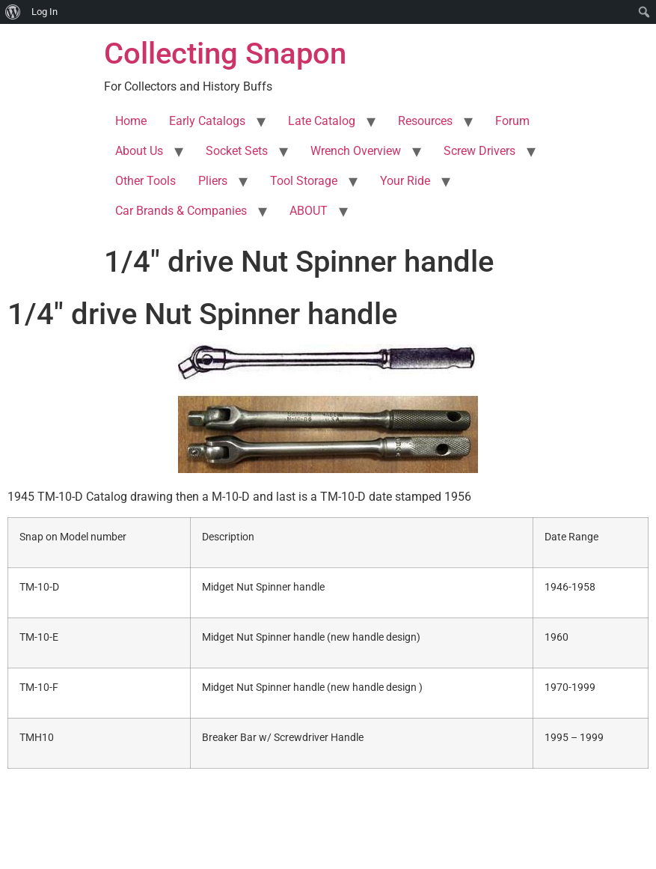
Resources (425, 121)
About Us (139, 151)
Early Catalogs (207, 121)
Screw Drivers (479, 151)
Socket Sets (237, 151)
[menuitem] (13, 12)
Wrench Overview (355, 151)
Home (131, 121)
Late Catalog (321, 121)
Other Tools (145, 181)
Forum (512, 121)
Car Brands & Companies (181, 211)
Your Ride (405, 181)
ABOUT (308, 211)
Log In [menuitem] (44, 11)
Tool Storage (303, 181)
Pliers (212, 181)
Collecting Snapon (225, 53)
